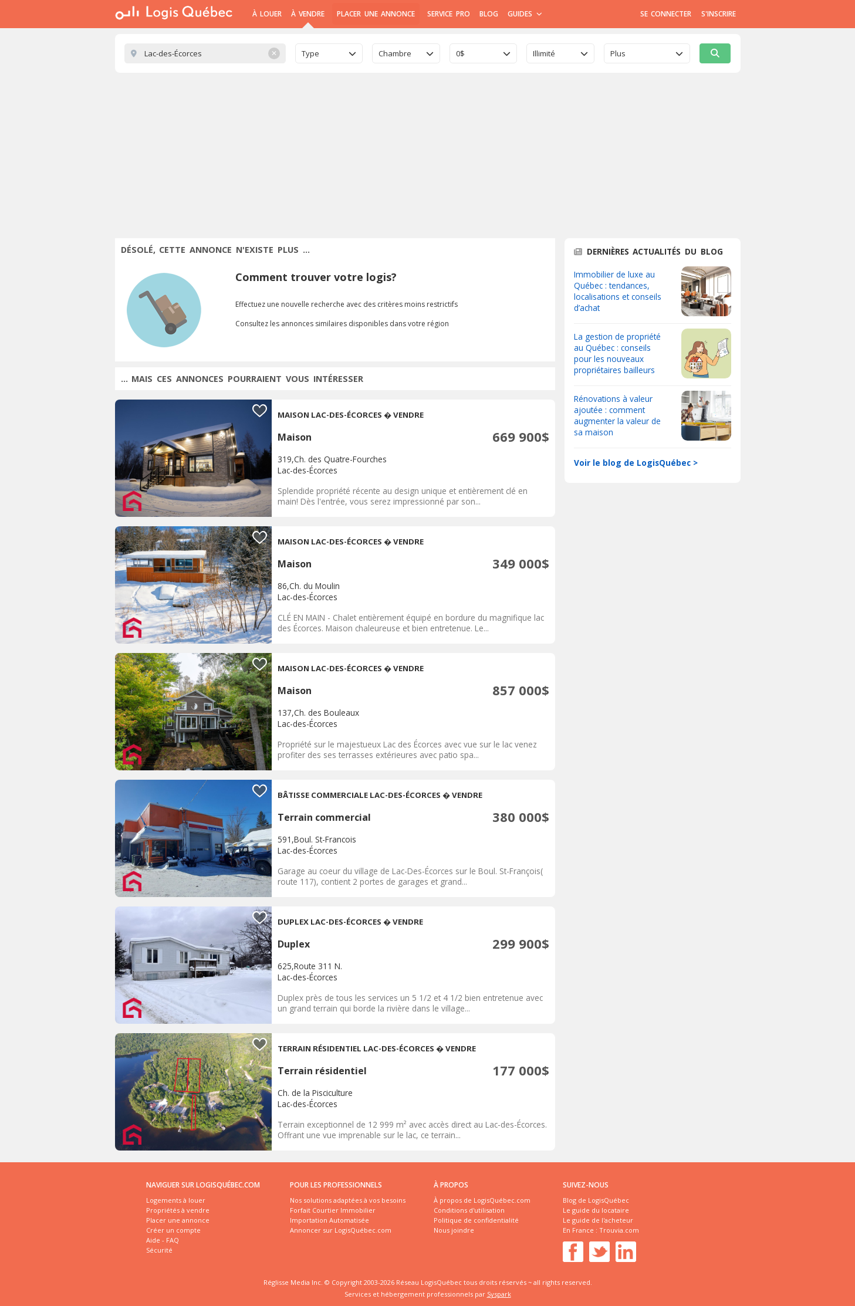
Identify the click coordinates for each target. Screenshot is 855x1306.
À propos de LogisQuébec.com (482, 1200)
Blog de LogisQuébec (596, 1200)
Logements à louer (175, 1200)
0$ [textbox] (460, 53)
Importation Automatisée (329, 1220)
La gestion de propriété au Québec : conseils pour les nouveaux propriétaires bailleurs (617, 353)
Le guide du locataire (596, 1210)
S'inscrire (718, 14)
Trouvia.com (619, 1230)
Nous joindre (454, 1230)
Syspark (499, 1294)
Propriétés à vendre (177, 1210)
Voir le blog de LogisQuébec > (636, 462)
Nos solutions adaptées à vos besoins (347, 1200)
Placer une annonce (376, 14)
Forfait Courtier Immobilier (333, 1210)
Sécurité (159, 1250)
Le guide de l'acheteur (598, 1220)
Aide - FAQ (162, 1240)
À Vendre (308, 14)
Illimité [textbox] (544, 53)
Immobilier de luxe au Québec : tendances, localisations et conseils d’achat (617, 291)
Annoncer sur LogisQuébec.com (340, 1230)
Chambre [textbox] (395, 53)
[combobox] (329, 53)
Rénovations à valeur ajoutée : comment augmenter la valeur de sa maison (617, 415)
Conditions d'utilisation (469, 1210)
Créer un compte (173, 1230)
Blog (488, 14)
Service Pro (448, 14)
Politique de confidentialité (476, 1220)
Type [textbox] (310, 53)
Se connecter (665, 14)
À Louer (267, 14)
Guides (525, 14)
